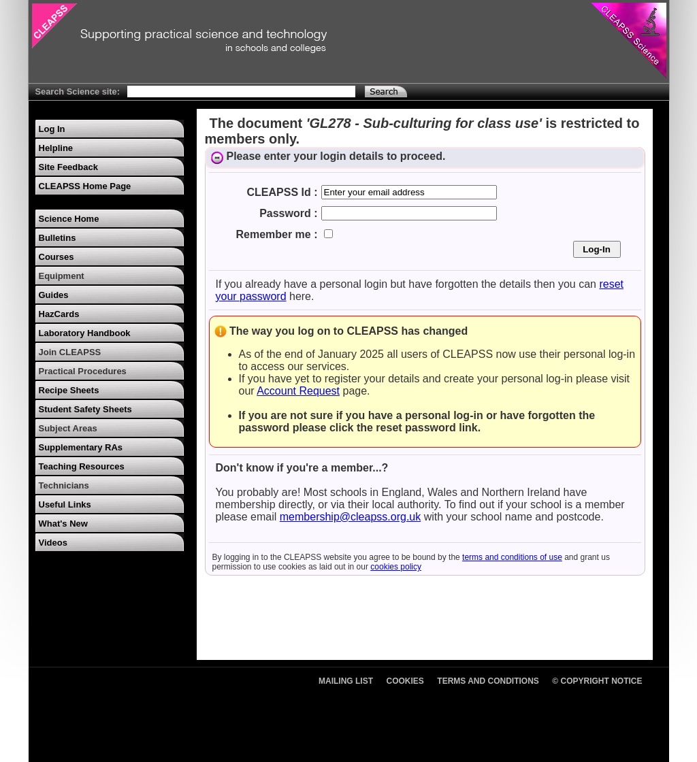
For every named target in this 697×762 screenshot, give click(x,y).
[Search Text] (241, 91)
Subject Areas (68, 428)
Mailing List (346, 681)
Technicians (64, 485)
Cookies (405, 681)
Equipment (61, 276)
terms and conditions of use (512, 557)
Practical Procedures (83, 371)
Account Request (298, 391)
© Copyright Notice (597, 681)
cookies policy (395, 567)
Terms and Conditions (488, 681)
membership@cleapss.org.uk (350, 517)
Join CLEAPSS (70, 352)
